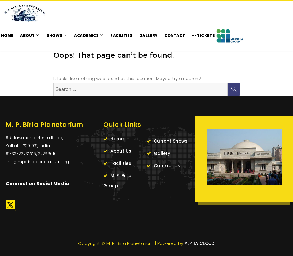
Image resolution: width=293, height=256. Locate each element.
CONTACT (175, 35)
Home (117, 139)
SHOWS (54, 35)
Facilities (120, 163)
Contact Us (167, 166)
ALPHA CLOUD (200, 243)
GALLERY (148, 35)
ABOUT (27, 35)
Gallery (162, 153)
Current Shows (171, 141)
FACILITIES (121, 35)
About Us (120, 151)
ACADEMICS (86, 35)
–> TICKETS (203, 35)
